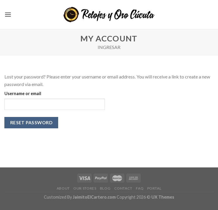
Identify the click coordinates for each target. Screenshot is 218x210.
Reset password (31, 122)
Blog (105, 188)
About (63, 188)
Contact (123, 188)
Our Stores (84, 188)
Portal (154, 188)
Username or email (22, 93)
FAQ (139, 188)
